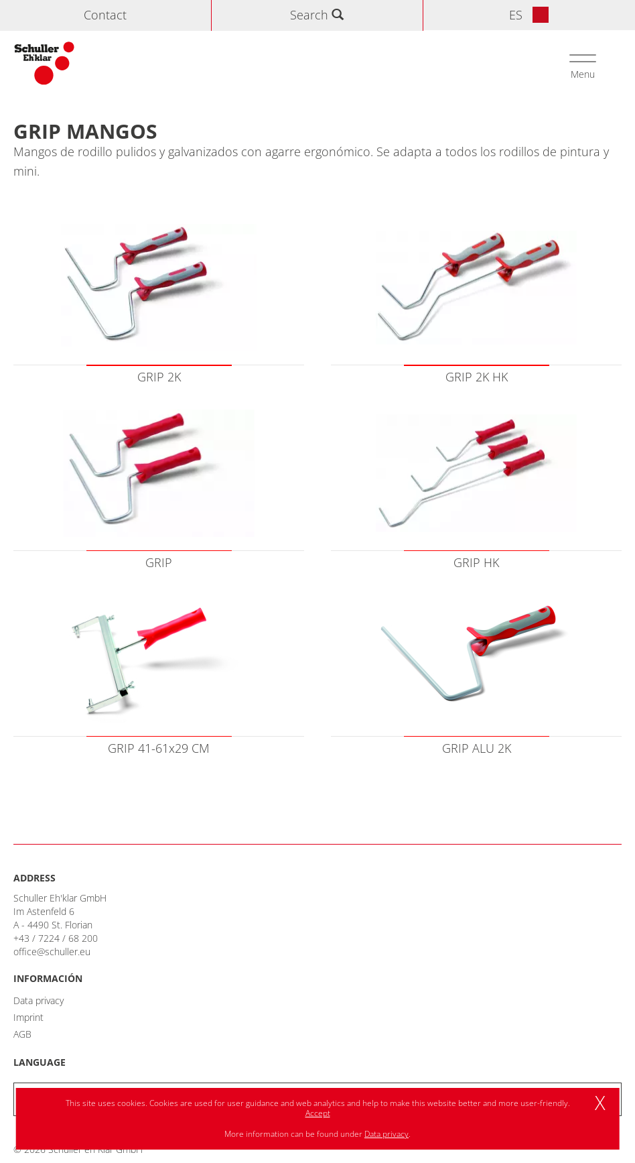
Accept (317, 1113)
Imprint (28, 1017)
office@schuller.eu (51, 951)
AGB (22, 1034)
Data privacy (38, 1000)
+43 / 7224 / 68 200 (55, 938)
